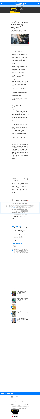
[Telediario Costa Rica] (20, 3)
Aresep (15, 245)
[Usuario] (38, 3)
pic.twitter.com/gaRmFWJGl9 (18, 96)
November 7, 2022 (16, 100)
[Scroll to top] (37, 392)
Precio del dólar (11, 1)
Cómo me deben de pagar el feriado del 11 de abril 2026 (22, 305)
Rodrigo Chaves (17, 1)
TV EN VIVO (37, 1)
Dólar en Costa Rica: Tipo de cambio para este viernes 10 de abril (22, 312)
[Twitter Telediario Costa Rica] (19, 404)
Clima (8, 1)
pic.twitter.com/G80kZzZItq (18, 135)
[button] (12, 51)
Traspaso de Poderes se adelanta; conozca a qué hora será (22, 319)
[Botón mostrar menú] (1, 3)
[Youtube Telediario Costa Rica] (27, 404)
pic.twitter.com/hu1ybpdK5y (21, 213)
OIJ (5, 1)
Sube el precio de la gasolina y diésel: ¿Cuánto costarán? (22, 298)
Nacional (20, 6)
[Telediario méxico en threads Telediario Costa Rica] (25, 404)
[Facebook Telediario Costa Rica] (16, 404)
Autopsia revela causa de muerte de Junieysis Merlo (22, 291)
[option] (20, 40)
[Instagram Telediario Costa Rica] (22, 404)
